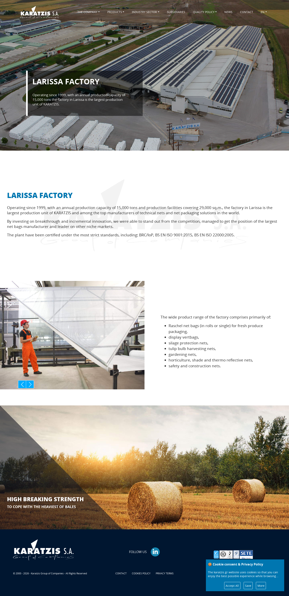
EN (263, 12)
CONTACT (246, 12)
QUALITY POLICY (204, 12)
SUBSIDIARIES (176, 12)
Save (248, 586)
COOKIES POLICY (141, 573)
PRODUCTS (114, 12)
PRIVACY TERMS (165, 573)
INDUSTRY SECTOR (144, 12)
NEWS (228, 12)
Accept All (232, 586)
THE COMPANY (87, 12)
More (261, 586)
